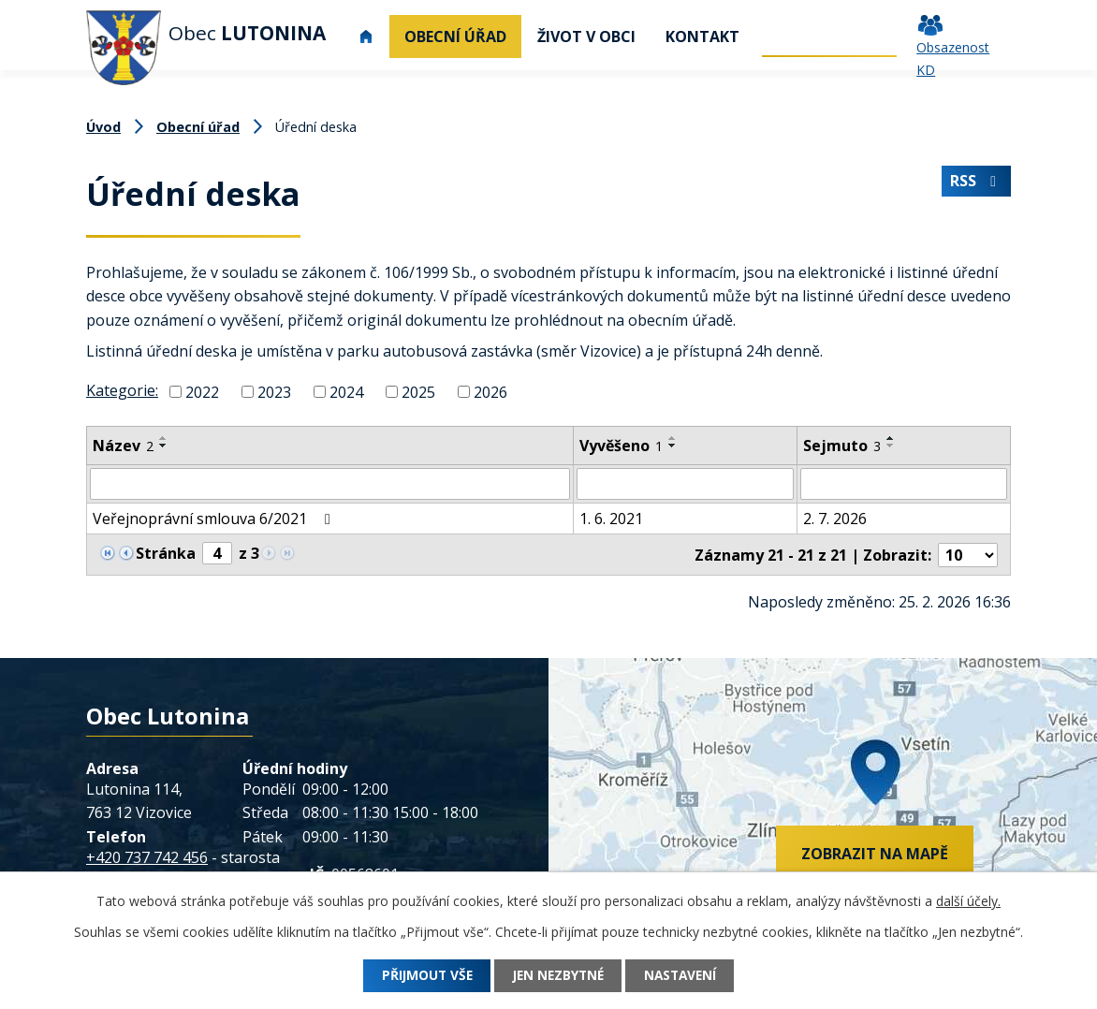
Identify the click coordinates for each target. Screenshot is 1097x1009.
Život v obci (586, 36)
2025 (418, 392)
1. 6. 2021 (611, 518)
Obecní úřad (455, 36)
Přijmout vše (420, 976)
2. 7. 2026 (835, 518)
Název (123, 445)
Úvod (366, 36)
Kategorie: (122, 390)
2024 (346, 392)
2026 (490, 392)
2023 (274, 392)
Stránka (166, 553)
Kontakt (702, 36)
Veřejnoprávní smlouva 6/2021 (215, 518)
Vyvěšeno (621, 445)
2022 (202, 392)
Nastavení (686, 976)
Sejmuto (842, 445)
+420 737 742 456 (147, 855)
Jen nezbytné (558, 976)
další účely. (968, 901)
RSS (975, 182)
